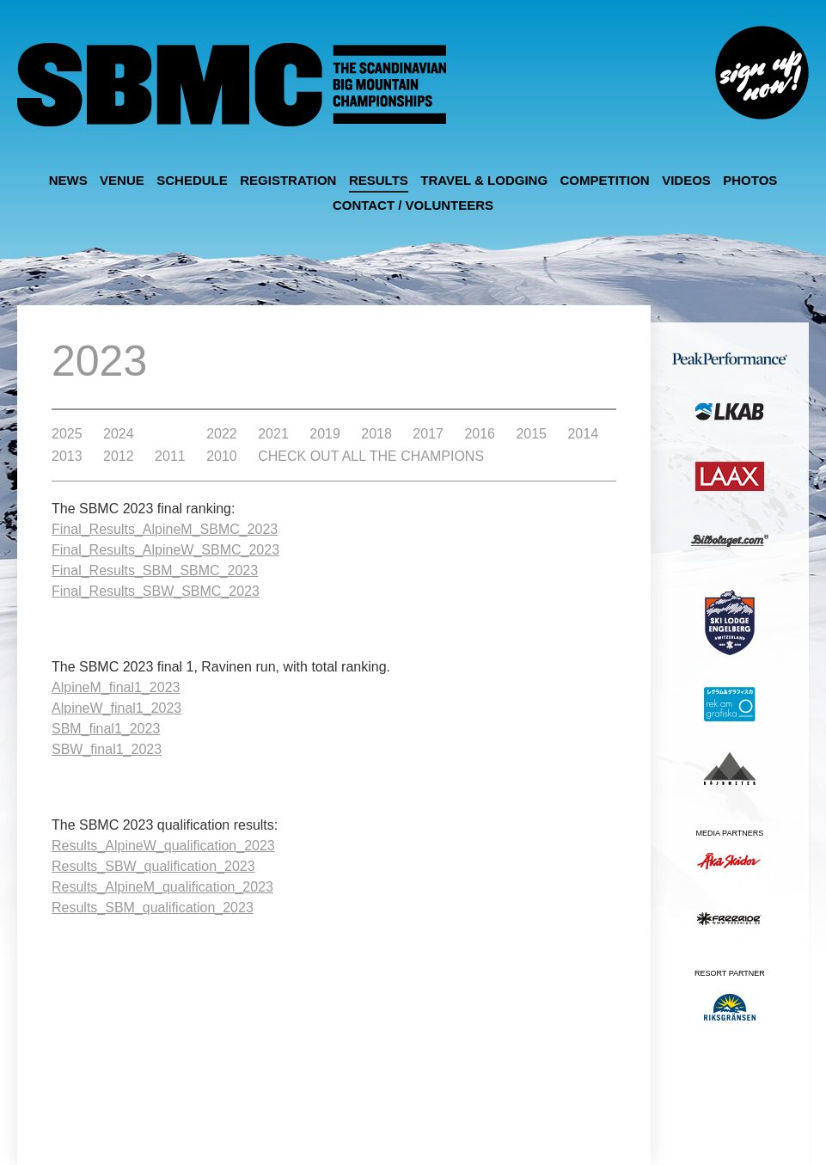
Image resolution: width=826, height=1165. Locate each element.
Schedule (192, 180)
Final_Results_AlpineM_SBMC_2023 (165, 529)
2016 (479, 434)
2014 (582, 434)
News (68, 180)
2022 (221, 434)
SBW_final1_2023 (107, 749)
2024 (118, 434)
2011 (170, 456)
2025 (67, 434)
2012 (118, 456)
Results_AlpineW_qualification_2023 (163, 845)
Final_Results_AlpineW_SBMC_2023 (165, 550)
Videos (686, 180)
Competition (605, 180)
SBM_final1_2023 (106, 728)
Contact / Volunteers (413, 205)
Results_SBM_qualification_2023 (153, 907)
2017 (428, 434)
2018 (376, 434)
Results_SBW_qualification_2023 (153, 866)
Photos (750, 180)
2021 (273, 434)
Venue (122, 180)
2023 (170, 434)
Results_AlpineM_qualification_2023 (162, 887)
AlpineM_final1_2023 (116, 687)
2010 (221, 456)
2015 (531, 434)
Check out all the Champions (371, 456)
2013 (67, 456)
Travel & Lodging (484, 180)
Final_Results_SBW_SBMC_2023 (156, 591)
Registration (288, 180)
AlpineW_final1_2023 (116, 708)
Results (378, 180)
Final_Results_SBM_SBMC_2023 (155, 570)
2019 (324, 434)
